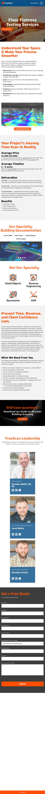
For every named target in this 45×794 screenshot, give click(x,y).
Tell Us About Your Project (7, 663)
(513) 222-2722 (34, 3)
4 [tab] (16, 258)
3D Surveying (13, 239)
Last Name (4, 610)
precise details (12, 169)
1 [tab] (9, 258)
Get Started (7, 29)
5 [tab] (18, 258)
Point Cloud (11, 235)
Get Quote (22, 792)
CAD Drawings (23, 235)
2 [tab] (11, 258)
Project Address (5, 648)
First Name (4, 603)
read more (26, 158)
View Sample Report (22, 129)
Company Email (5, 625)
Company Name (5, 633)
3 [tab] (14, 258)
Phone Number (5, 618)
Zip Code (4, 655)
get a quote (31, 160)
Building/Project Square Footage (9, 640)
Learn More (22, 417)
